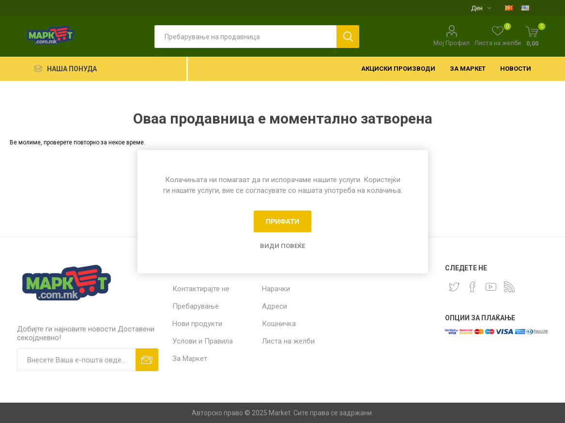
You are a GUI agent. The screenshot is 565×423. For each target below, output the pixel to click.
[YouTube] (491, 287)
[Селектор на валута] (481, 7)
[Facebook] (472, 287)
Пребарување (195, 306)
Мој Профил (451, 43)
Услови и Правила (202, 341)
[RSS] (509, 287)
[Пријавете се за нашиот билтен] (76, 359)
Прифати (282, 221)
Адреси (274, 306)
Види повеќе (282, 245)
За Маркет (189, 358)
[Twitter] (454, 287)
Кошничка (279, 323)
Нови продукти (197, 323)
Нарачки (276, 288)
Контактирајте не (200, 288)
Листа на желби (288, 341)
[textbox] (245, 36)
